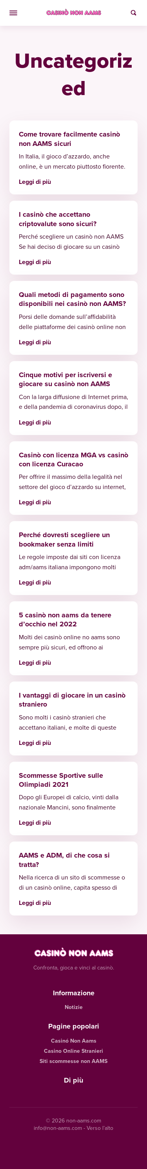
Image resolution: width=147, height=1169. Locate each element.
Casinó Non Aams (73, 1041)
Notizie (74, 1007)
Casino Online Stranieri (73, 1051)
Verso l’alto (100, 1128)
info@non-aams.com (58, 1128)
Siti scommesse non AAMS (73, 1061)
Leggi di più (35, 181)
